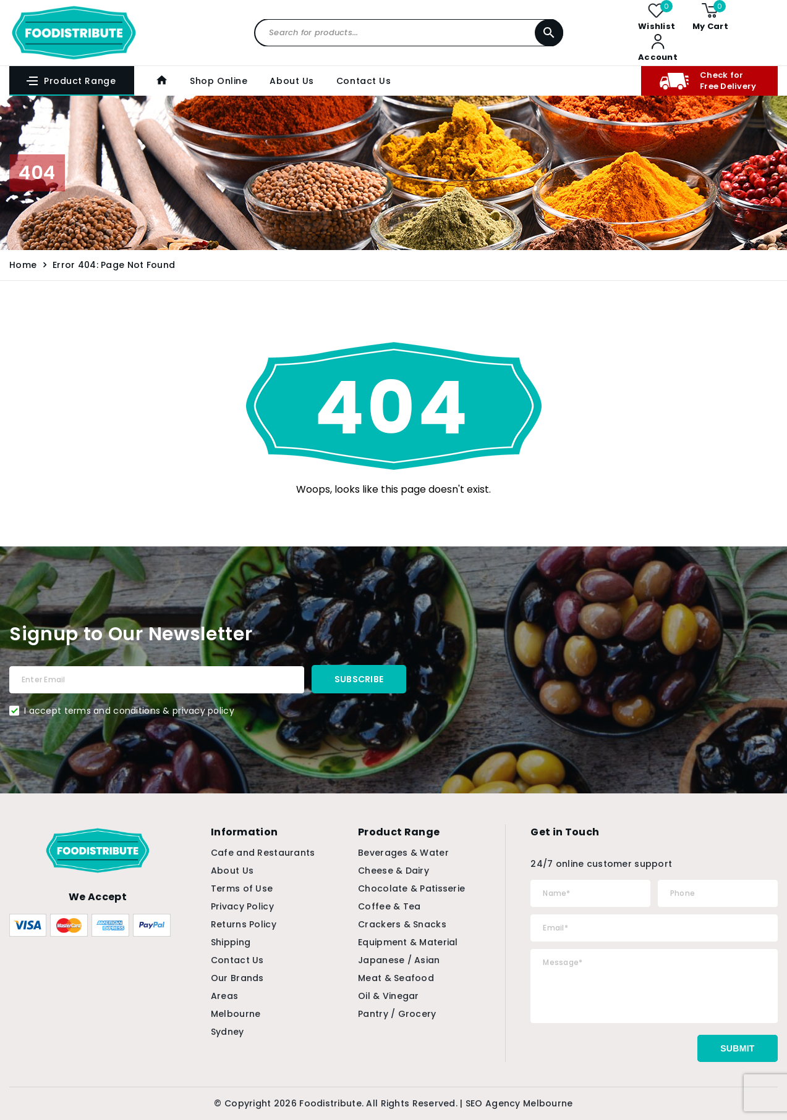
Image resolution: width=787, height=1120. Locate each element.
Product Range (70, 80)
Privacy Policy (242, 906)
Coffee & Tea (389, 906)
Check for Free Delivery (708, 80)
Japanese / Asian (399, 960)
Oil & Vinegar (388, 996)
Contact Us (363, 81)
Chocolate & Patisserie (411, 888)
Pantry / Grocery (397, 1014)
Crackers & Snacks (402, 924)
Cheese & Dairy (393, 870)
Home (22, 265)
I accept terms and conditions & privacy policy (129, 710)
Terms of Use (242, 888)
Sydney (227, 1032)
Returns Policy (243, 924)
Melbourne (236, 1014)
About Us (291, 81)
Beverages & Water (403, 852)
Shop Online (218, 81)
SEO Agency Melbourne (519, 1103)
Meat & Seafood (396, 978)
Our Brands (237, 978)
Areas (224, 996)
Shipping (230, 942)
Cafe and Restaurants (263, 852)
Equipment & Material (408, 942)
